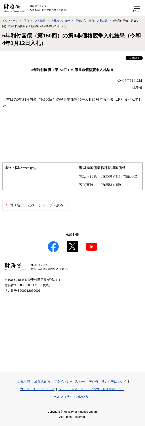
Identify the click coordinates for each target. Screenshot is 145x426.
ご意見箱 (24, 381)
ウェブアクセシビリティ (37, 389)
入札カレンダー (60, 20)
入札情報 (40, 20)
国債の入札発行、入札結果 (92, 20)
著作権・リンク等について (107, 381)
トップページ (10, 20)
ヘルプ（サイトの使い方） (72, 396)
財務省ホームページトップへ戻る (36, 205)
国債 (26, 20)
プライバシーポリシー (69, 381)
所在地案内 (42, 381)
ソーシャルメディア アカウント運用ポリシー (91, 389)
